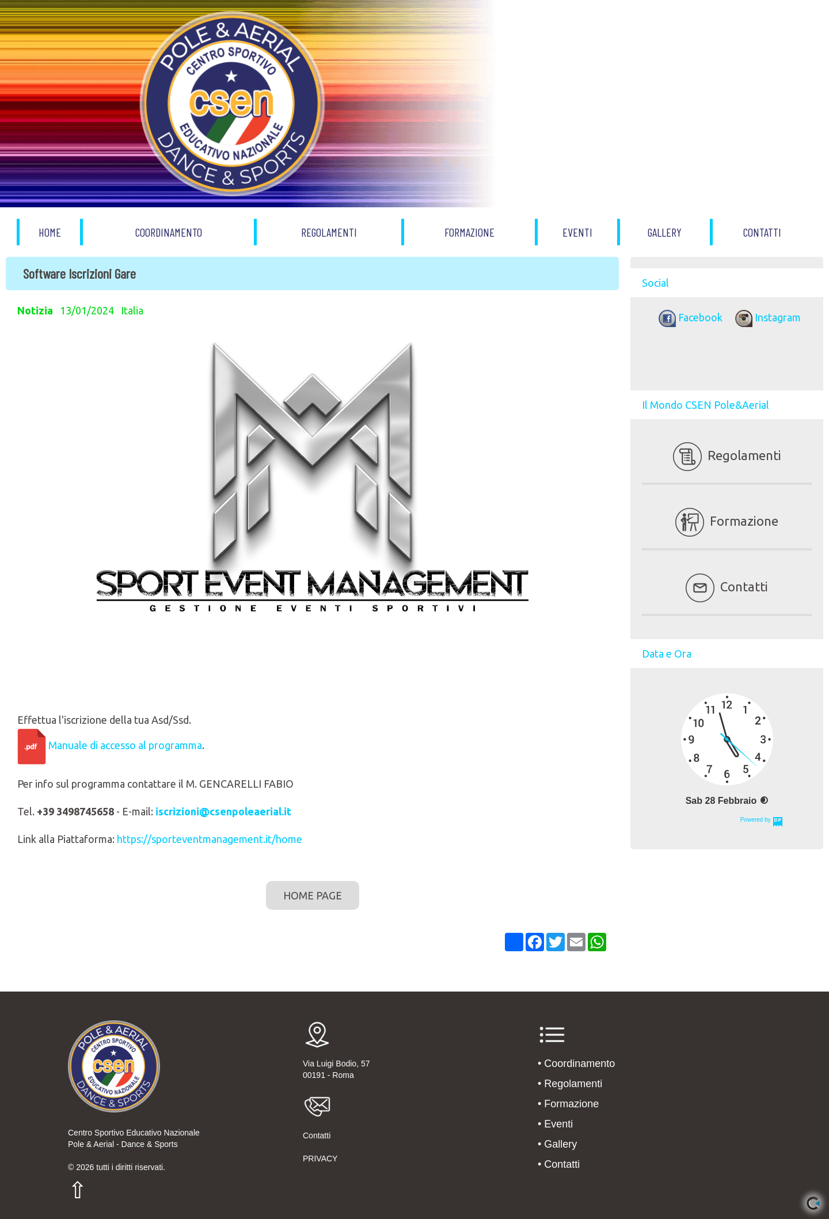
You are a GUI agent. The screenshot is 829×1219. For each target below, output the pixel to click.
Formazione (726, 521)
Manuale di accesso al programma (125, 745)
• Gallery (557, 1144)
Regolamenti (727, 455)
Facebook (689, 317)
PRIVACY (320, 1158)
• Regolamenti (570, 1083)
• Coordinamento (576, 1063)
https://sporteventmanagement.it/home (209, 839)
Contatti (727, 586)
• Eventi (555, 1124)
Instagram (765, 317)
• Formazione (568, 1104)
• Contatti (559, 1164)
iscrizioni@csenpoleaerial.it (223, 811)
